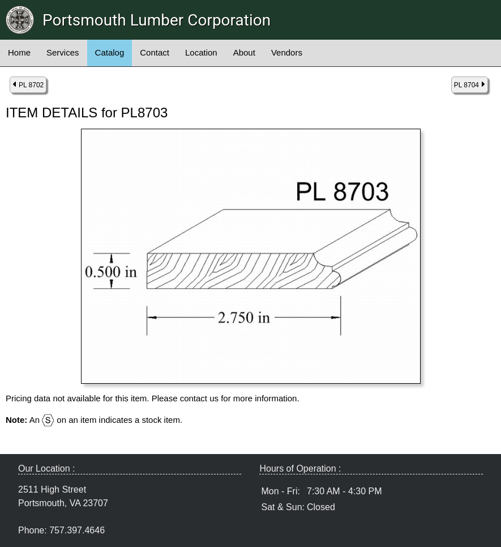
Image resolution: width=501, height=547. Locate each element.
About (244, 52)
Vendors (286, 52)
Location (201, 52)
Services (62, 52)
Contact (154, 52)
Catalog (110, 52)
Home (19, 52)
